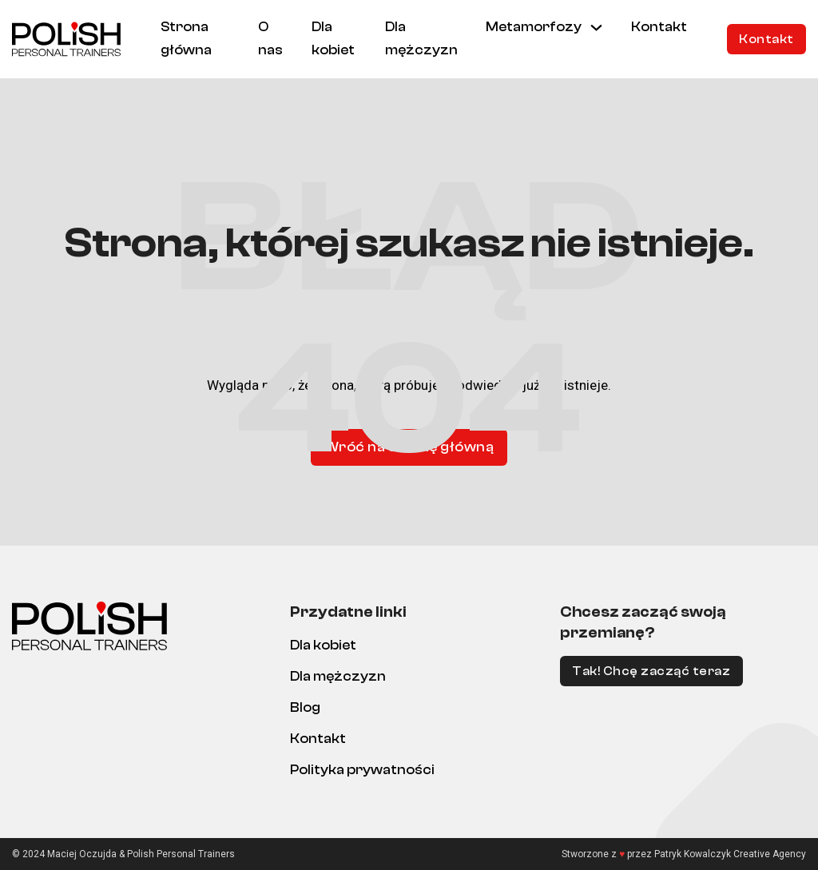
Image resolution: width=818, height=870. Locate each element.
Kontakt (659, 26)
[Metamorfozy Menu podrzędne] (596, 27)
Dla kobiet (333, 38)
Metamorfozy (534, 26)
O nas (270, 38)
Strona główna (186, 38)
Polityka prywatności (362, 769)
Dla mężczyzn (421, 38)
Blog (305, 707)
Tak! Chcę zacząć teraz (651, 671)
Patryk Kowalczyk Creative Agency (730, 854)
